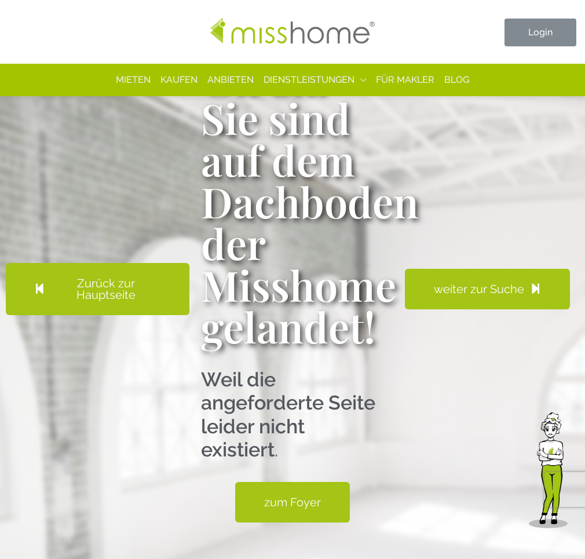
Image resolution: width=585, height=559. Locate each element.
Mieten (133, 79)
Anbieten (230, 79)
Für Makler (405, 79)
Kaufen (179, 79)
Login (540, 32)
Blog (456, 79)
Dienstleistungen (309, 79)
